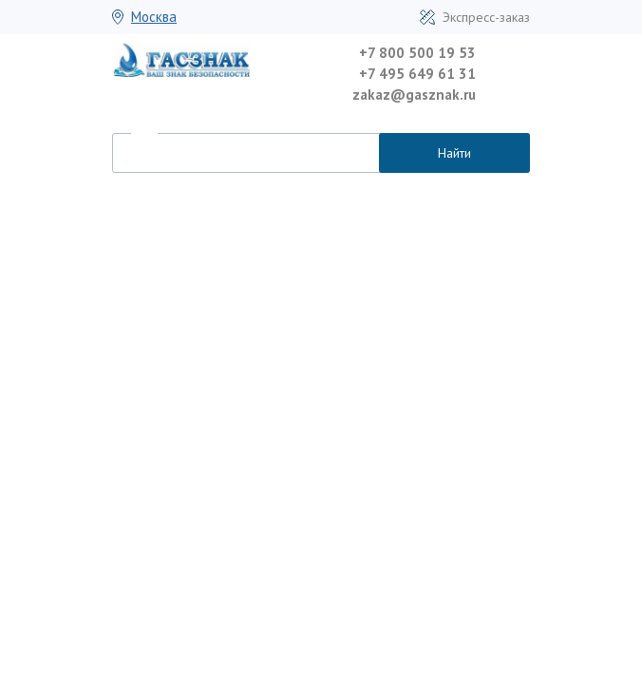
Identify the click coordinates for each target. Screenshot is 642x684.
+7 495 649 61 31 (417, 74)
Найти (454, 153)
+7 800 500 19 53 (417, 53)
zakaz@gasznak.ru (414, 95)
